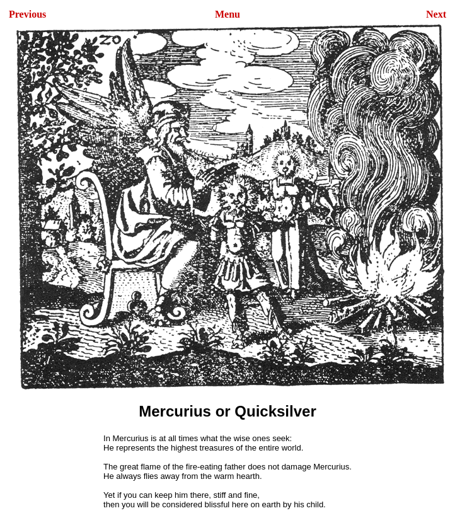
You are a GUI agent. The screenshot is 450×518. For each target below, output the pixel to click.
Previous (27, 14)
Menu (227, 14)
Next (436, 14)
